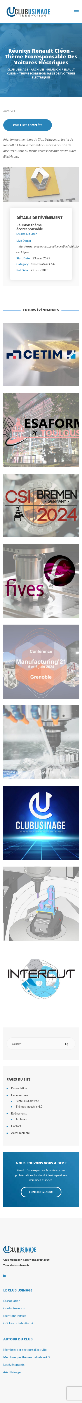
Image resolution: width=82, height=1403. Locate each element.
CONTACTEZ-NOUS (41, 1192)
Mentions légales (14, 1315)
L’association (19, 1088)
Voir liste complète (27, 125)
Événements (19, 1113)
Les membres (19, 1095)
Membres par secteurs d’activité (25, 1349)
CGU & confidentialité (18, 1323)
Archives (9, 111)
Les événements (13, 1364)
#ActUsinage (12, 1372)
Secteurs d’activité (27, 1101)
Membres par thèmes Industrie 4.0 (26, 1357)
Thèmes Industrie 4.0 (29, 1106)
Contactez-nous (14, 1308)
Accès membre (20, 1133)
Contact (16, 1126)
